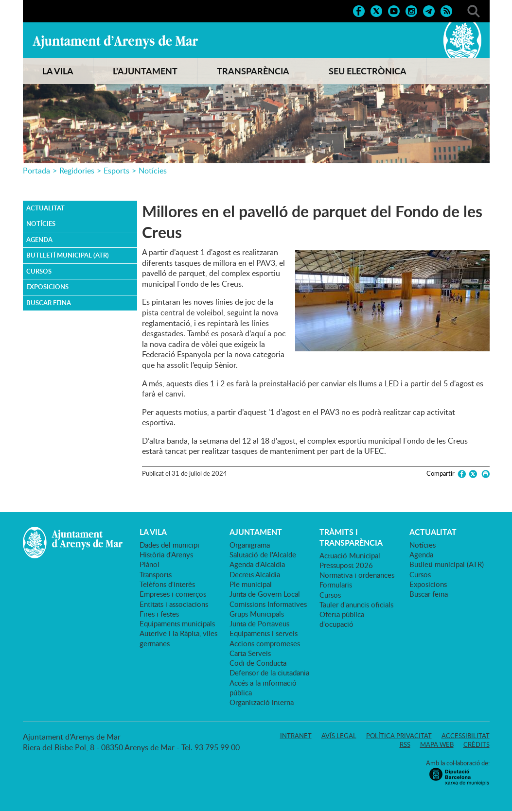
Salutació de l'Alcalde (263, 554)
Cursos (39, 271)
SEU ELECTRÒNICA (367, 71)
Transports (156, 574)
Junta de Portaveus (259, 623)
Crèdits (476, 744)
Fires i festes (159, 614)
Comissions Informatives (268, 604)
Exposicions (47, 286)
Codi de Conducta (258, 663)
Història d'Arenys (166, 554)
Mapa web (437, 744)
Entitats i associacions (174, 604)
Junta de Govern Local (265, 594)
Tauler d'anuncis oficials (356, 604)
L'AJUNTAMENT (145, 71)
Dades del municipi (169, 545)
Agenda (39, 239)
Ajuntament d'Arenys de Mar (115, 42)
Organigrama (250, 545)
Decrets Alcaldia (255, 574)
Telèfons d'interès (167, 584)
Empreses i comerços (173, 594)
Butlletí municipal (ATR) (67, 255)
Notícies (153, 170)
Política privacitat (399, 735)
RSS (405, 744)
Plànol (149, 564)
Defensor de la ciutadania (269, 672)
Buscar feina (48, 302)
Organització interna (262, 702)
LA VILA (57, 71)
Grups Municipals (257, 614)
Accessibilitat (465, 735)
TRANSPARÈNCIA (253, 71)
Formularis (335, 584)
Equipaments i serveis (264, 633)
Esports (116, 170)
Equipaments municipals (177, 623)
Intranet (296, 735)
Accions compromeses (265, 643)
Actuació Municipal (349, 555)
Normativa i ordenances (356, 575)
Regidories (76, 170)
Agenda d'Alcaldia (257, 564)
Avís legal (338, 735)
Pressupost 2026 (346, 565)
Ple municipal (251, 584)
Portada (36, 170)
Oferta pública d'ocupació (341, 619)
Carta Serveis (250, 653)
